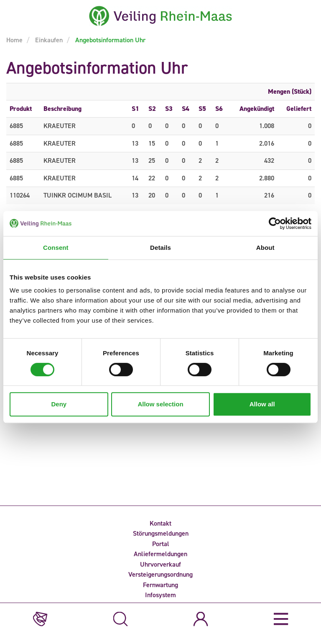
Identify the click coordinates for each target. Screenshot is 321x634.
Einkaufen (48, 40)
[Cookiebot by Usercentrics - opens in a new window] (274, 223)
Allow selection (160, 404)
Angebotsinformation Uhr (109, 40)
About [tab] (265, 247)
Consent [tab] (56, 247)
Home (14, 40)
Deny (58, 404)
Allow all (262, 404)
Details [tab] (160, 247)
